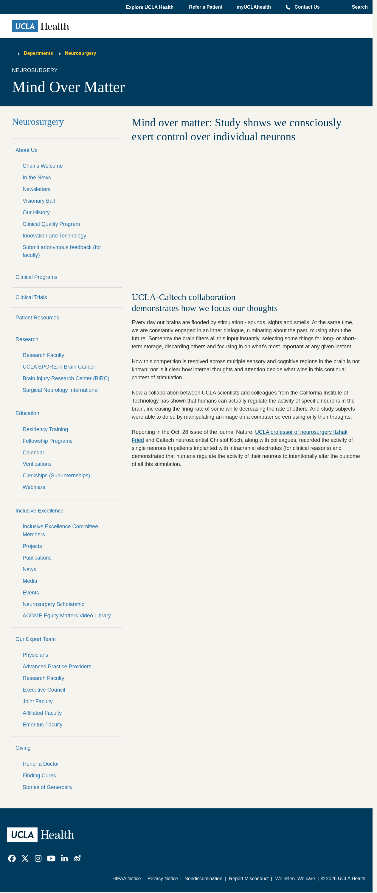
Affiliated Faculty (42, 713)
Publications (37, 558)
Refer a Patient (205, 7)
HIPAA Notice (126, 878)
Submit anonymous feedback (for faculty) (62, 251)
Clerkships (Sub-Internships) (56, 476)
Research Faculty (43, 355)
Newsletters (37, 189)
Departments (38, 53)
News (29, 569)
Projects (32, 546)
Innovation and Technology (54, 236)
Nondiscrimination (203, 878)
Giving (23, 748)
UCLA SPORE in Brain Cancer (59, 367)
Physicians (35, 655)
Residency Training (45, 429)
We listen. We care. (296, 878)
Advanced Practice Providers (57, 667)
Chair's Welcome (43, 166)
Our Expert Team (35, 639)
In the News (37, 178)
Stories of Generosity (48, 787)
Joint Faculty (38, 701)
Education (27, 413)
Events (31, 593)
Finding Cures (39, 776)
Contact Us (306, 7)
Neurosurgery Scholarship (53, 604)
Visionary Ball (39, 201)
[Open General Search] (358, 7)
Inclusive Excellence (39, 511)
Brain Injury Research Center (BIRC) (66, 378)
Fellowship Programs (47, 441)
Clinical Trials (31, 297)
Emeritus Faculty (43, 725)
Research (26, 339)
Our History (36, 212)
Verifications (37, 464)
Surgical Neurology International (61, 390)
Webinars (34, 487)
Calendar (33, 453)
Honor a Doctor (41, 764)
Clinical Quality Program (51, 224)
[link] (12, 858)
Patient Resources (37, 318)
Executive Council (44, 690)
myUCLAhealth (254, 7)
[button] (150, 7)
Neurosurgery (80, 53)
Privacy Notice (163, 878)
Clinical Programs (36, 277)
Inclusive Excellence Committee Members (60, 531)
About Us (26, 150)
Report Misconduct (249, 878)
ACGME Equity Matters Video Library (67, 616)
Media (30, 581)
